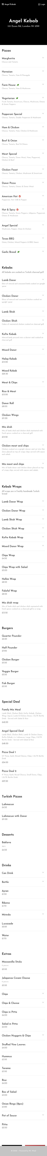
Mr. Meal (32, 1151)
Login (41, 4)
